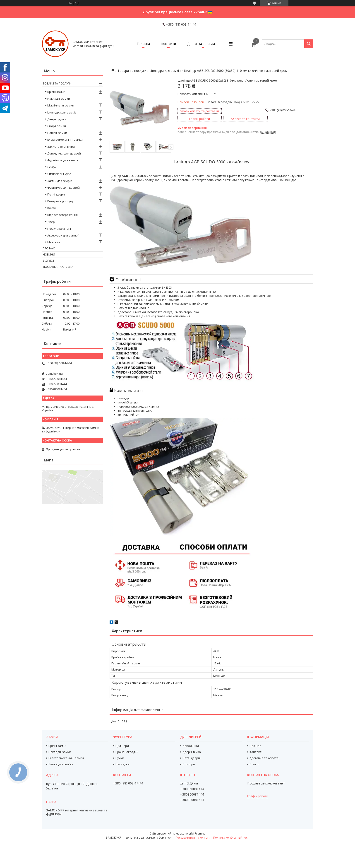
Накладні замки (58, 99)
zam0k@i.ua (54, 373)
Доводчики (190, 746)
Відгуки (48, 261)
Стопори (188, 764)
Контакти (168, 43)
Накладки (122, 764)
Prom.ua (200, 833)
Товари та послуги (132, 70)
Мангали (53, 242)
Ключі (51, 208)
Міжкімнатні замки (60, 105)
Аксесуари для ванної (62, 235)
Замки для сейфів (59, 181)
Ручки (119, 758)
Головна (143, 43)
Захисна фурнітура (61, 147)
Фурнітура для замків (62, 160)
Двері (51, 222)
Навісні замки (57, 133)
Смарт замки (56, 126)
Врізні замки (56, 92)
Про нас (49, 248)
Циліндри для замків (165, 70)
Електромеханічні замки (65, 140)
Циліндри (122, 746)
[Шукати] (308, 43)
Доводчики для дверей (64, 153)
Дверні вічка (191, 752)
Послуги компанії (59, 229)
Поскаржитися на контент (192, 838)
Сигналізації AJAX (59, 174)
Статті (254, 764)
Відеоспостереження (62, 215)
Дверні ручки (57, 119)
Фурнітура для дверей (63, 188)
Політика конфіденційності (231, 838)
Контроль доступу (60, 201)
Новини (49, 254)
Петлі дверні (56, 194)
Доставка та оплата (202, 43)
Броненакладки (126, 752)
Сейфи (52, 167)
